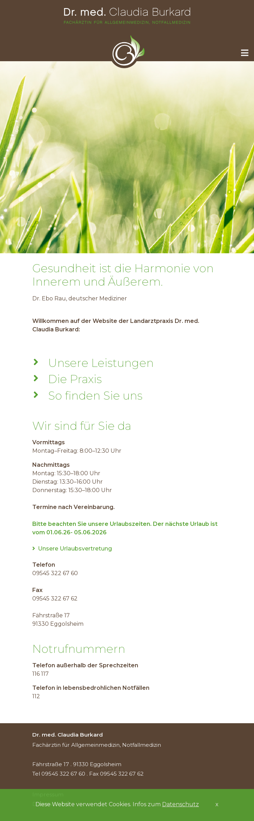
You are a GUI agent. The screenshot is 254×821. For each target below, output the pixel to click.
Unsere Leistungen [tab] (98, 363)
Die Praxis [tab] (72, 379)
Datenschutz (180, 804)
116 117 (40, 673)
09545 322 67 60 (55, 573)
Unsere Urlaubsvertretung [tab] (72, 548)
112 (36, 696)
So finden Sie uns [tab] (92, 395)
